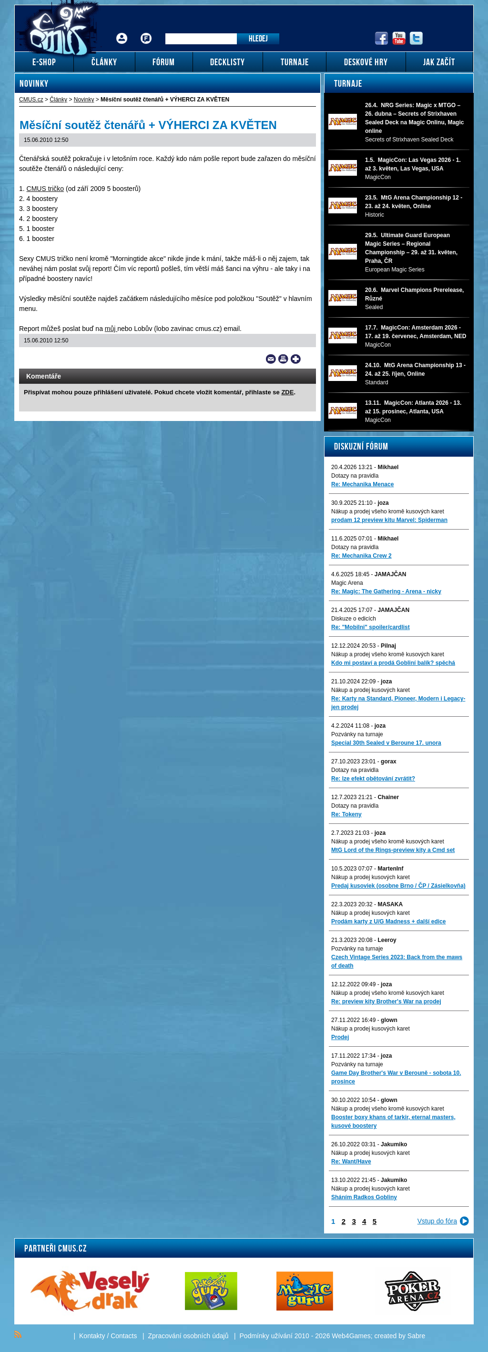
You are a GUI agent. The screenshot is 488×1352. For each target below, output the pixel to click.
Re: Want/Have (351, 1161)
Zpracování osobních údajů (188, 1336)
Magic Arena (347, 583)
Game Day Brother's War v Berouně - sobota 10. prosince (396, 1077)
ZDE (287, 392)
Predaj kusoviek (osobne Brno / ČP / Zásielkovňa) (398, 885)
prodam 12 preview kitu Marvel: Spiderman (389, 520)
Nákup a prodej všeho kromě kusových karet (387, 511)
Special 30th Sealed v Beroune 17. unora (386, 743)
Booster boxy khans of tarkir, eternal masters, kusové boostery (393, 1121)
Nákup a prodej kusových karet (370, 690)
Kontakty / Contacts (108, 1336)
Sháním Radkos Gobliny (364, 1197)
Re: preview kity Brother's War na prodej (386, 1001)
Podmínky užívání (266, 1336)
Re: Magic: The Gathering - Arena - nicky (386, 591)
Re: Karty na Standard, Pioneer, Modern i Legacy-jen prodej (398, 703)
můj (111, 328)
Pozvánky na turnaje (357, 734)
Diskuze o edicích (353, 618)
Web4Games (351, 1336)
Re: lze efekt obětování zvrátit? (373, 778)
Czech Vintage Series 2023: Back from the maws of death (396, 961)
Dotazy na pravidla (354, 475)
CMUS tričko (45, 188)
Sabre (416, 1336)
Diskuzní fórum (361, 446)
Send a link (271, 359)
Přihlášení (122, 31)
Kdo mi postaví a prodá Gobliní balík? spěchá (393, 663)
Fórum (146, 31)
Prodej (340, 1037)
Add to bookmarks (296, 359)
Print (283, 359)
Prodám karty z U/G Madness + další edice (388, 921)
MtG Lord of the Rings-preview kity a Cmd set (393, 850)
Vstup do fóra (437, 1221)
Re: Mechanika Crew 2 (361, 555)
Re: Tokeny (346, 814)
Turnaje (348, 83)
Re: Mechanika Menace (362, 484)
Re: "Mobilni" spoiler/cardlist (370, 627)
